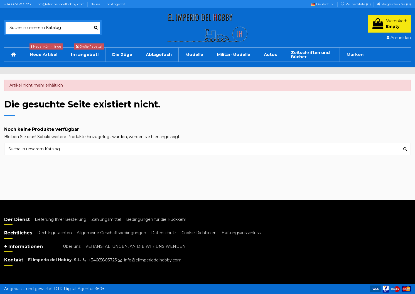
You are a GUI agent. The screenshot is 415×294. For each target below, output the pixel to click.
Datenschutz (163, 232)
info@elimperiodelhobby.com (61, 4)
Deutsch (323, 4)
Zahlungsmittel (106, 219)
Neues (95, 4)
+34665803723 (103, 260)
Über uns (71, 246)
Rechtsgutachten (54, 232)
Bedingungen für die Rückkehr (156, 219)
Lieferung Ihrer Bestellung (60, 219)
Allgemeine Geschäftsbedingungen (111, 232)
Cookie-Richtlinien (199, 232)
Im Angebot (115, 4)
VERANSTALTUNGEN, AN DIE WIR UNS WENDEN (135, 246)
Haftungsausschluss (241, 232)
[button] (270, 55)
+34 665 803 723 (18, 4)
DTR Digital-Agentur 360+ (79, 288)
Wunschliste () (355, 4)
